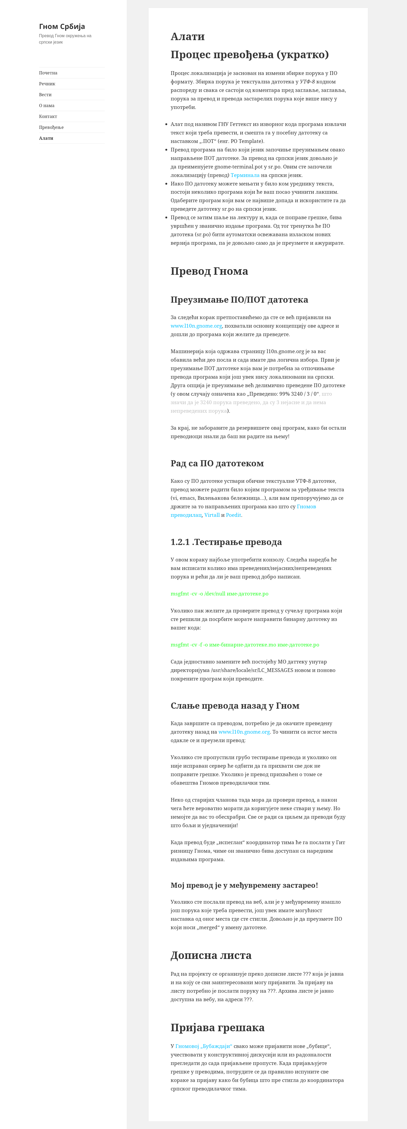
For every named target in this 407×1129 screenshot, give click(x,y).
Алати (46, 138)
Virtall (212, 514)
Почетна (48, 73)
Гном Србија (62, 26)
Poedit (233, 514)
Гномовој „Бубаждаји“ (203, 1046)
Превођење (51, 127)
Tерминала (245, 175)
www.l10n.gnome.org (196, 325)
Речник (47, 84)
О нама (46, 105)
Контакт (48, 116)
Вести (45, 95)
